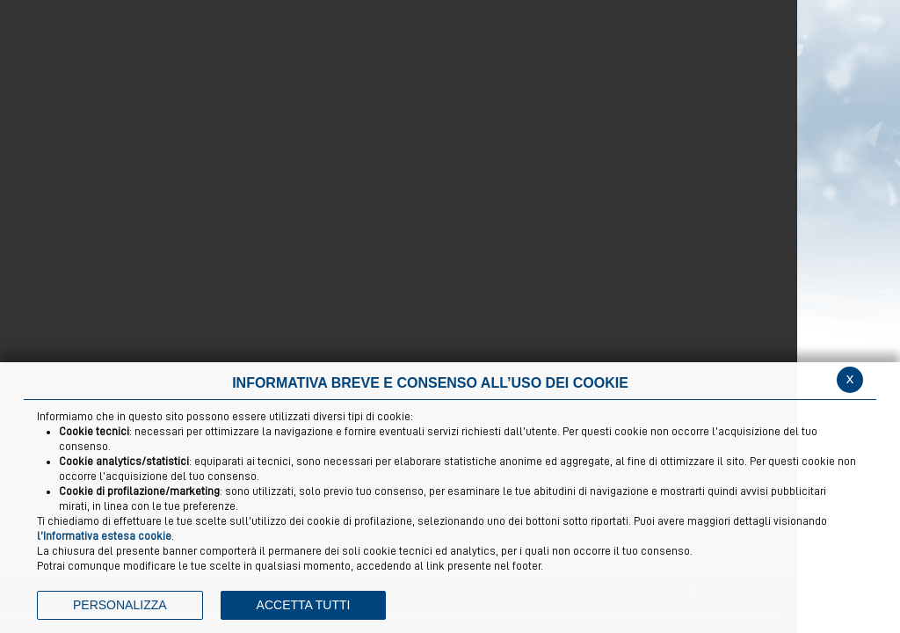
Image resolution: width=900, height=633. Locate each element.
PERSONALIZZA (120, 605)
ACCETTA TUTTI (304, 605)
